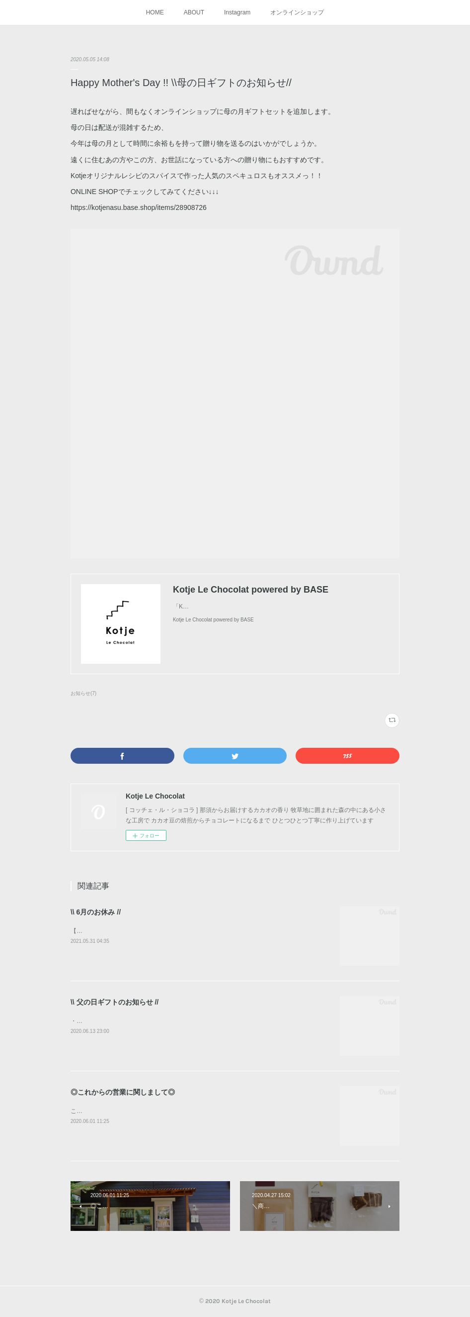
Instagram (237, 12)
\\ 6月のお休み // (96, 912)
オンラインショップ (297, 12)
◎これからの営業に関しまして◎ (123, 1092)
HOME (155, 12)
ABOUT (194, 12)
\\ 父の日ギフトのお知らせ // (114, 1002)
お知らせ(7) (83, 693)
